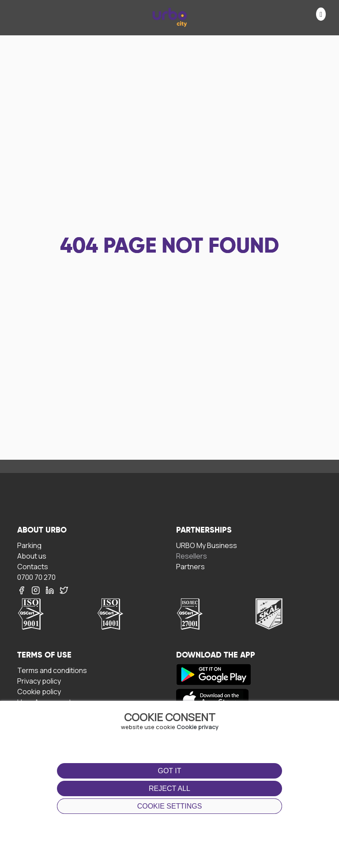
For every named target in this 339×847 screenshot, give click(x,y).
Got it (169, 771)
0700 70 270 (36, 577)
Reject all (169, 788)
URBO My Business (206, 545)
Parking (29, 545)
